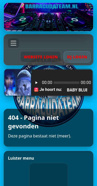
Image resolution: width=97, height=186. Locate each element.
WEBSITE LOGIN (41, 57)
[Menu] (13, 43)
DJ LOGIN (77, 57)
